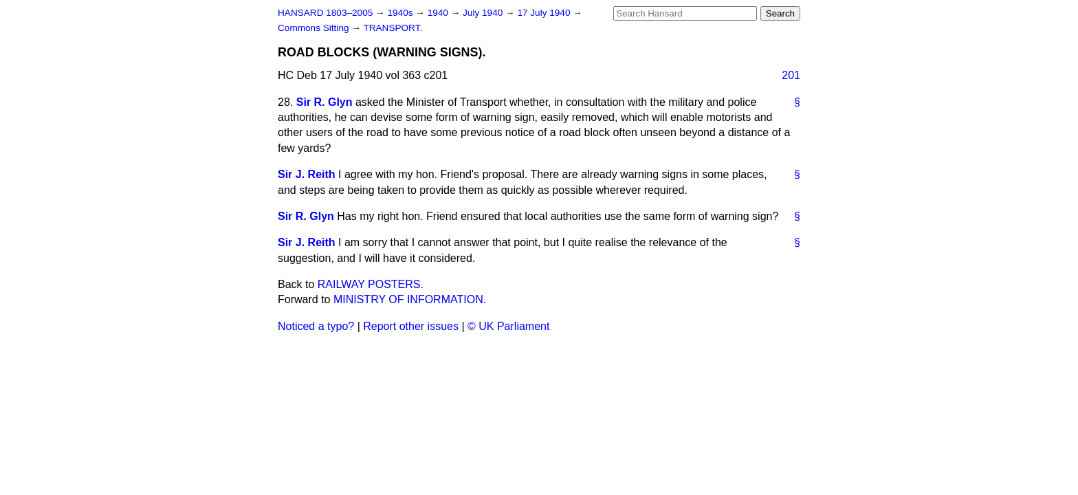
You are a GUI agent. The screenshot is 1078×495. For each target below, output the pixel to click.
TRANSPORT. (392, 28)
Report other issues (411, 326)
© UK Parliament (508, 326)
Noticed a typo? (316, 326)
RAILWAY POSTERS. (371, 284)
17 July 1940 (545, 13)
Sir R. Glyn (324, 102)
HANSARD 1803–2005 (325, 13)
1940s (401, 13)
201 (791, 75)
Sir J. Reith (307, 174)
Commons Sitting (314, 28)
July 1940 (484, 13)
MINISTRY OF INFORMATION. (409, 299)
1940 (439, 13)
